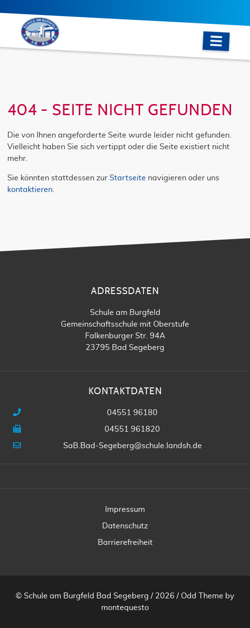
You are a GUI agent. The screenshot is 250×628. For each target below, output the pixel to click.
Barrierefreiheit (125, 542)
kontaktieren (30, 189)
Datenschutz (125, 526)
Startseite (127, 178)
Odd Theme (202, 596)
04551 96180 (132, 413)
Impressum (125, 509)
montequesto (125, 607)
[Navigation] (216, 41)
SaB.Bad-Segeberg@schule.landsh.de (132, 446)
